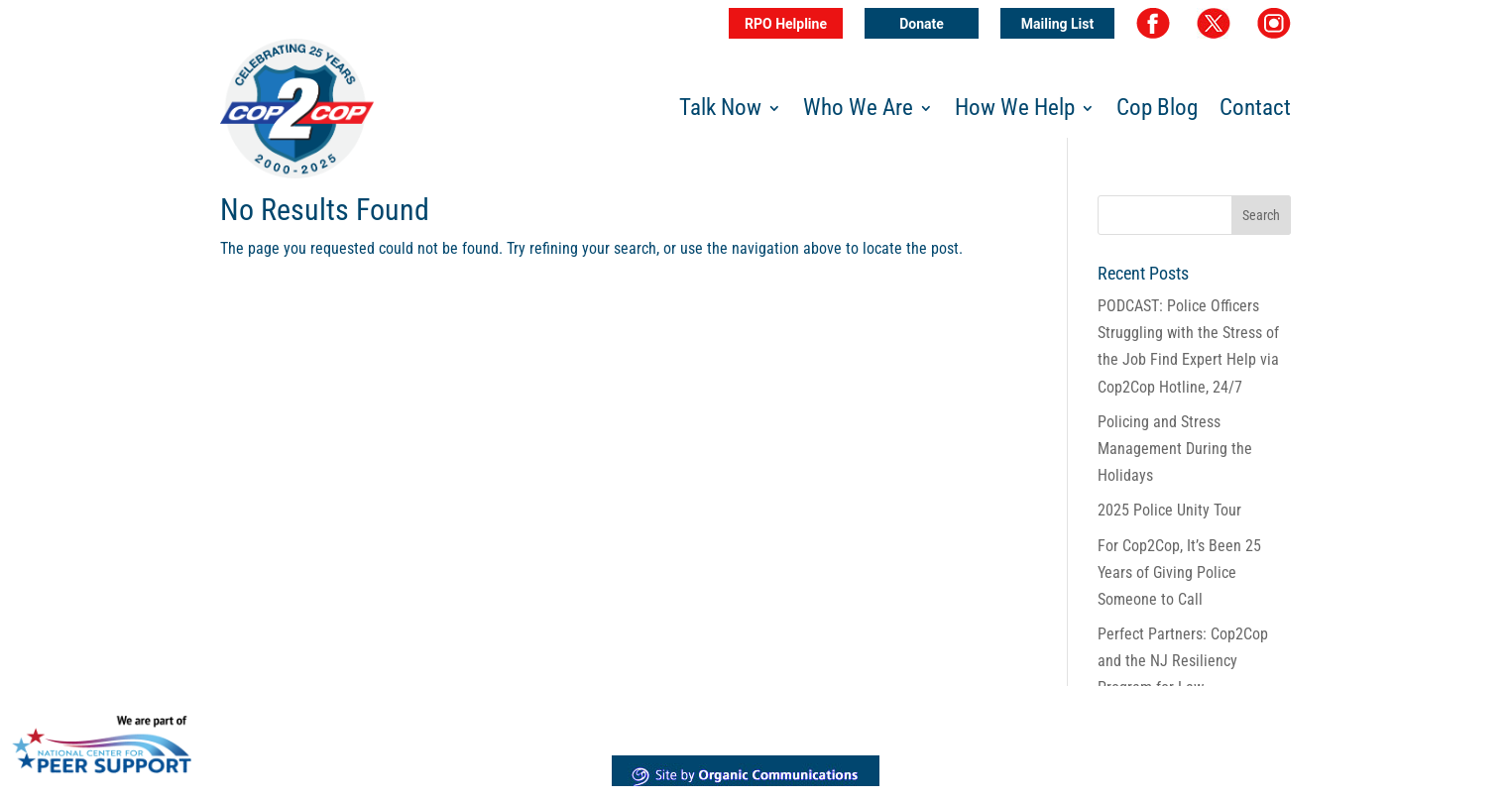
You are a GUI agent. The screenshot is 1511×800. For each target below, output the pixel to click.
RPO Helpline (786, 24)
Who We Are (858, 111)
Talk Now (720, 111)
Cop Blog (1157, 111)
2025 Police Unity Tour (1169, 510)
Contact (1255, 111)
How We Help (1015, 111)
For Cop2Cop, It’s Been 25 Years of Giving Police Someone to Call (1179, 572)
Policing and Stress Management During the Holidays (1175, 448)
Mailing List (1057, 24)
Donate (921, 24)
